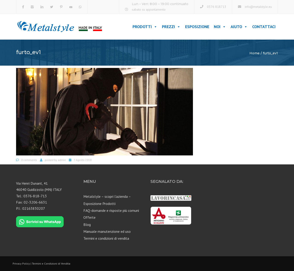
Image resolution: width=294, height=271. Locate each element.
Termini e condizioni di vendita (106, 238)
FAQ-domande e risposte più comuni (111, 210)
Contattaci (264, 26)
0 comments (29, 160)
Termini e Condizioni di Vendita (51, 263)
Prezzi (171, 26)
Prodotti (145, 26)
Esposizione (197, 26)
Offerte (89, 217)
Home (254, 53)
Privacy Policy (21, 263)
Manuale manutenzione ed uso (107, 231)
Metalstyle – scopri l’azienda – (107, 196)
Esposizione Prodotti (99, 203)
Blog (87, 224)
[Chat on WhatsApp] (40, 222)
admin (62, 160)
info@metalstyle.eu (258, 7)
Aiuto (239, 26)
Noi (220, 26)
